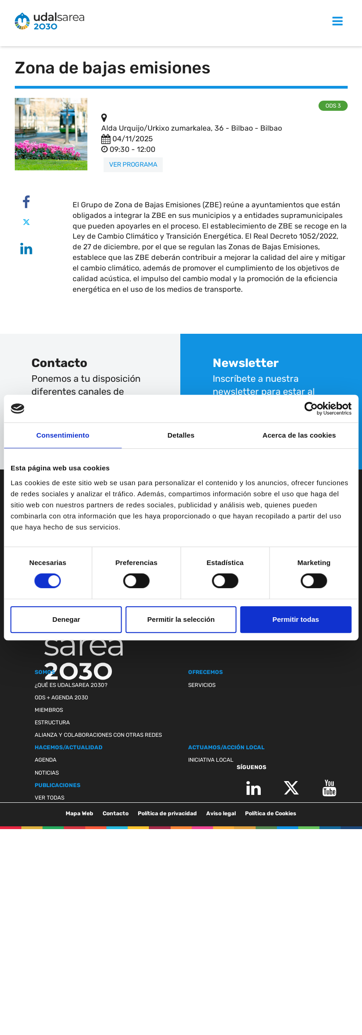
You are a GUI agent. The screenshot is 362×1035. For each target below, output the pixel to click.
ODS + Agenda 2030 (61, 697)
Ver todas (49, 797)
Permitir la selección (181, 619)
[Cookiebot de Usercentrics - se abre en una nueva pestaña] (310, 408)
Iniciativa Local (210, 760)
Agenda (45, 760)
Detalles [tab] (180, 435)
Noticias (47, 773)
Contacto (116, 813)
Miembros (49, 710)
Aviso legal (221, 813)
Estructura (52, 722)
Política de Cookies (270, 813)
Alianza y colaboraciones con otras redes (98, 735)
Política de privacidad (167, 813)
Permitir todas (295, 619)
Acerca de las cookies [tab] (299, 435)
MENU (327, 22)
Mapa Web (79, 813)
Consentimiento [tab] (62, 435)
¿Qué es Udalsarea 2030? (71, 685)
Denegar (66, 619)
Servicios (201, 685)
